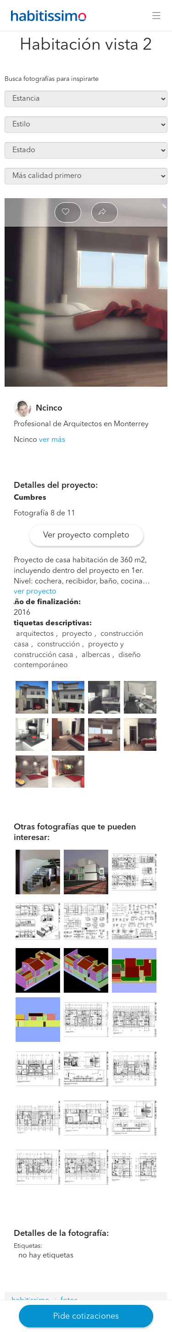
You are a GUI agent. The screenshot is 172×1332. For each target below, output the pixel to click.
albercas (96, 655)
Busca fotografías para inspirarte (52, 79)
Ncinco (49, 408)
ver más (52, 440)
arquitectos (35, 634)
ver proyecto (35, 591)
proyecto (77, 634)
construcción (58, 644)
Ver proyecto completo (86, 535)
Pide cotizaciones (86, 1316)
